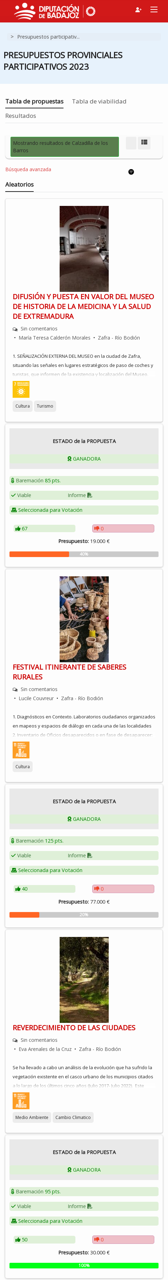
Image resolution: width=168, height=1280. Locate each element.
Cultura (22, 406)
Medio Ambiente (31, 1117)
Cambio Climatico (73, 1117)
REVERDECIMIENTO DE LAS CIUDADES (74, 1027)
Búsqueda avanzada (28, 169)
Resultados (20, 116)
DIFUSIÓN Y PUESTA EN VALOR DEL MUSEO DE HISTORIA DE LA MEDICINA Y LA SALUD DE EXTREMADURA (83, 306)
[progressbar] (84, 554)
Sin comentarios (39, 328)
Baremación (29, 480)
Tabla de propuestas (34, 101)
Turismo (45, 406)
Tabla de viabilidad (99, 101)
